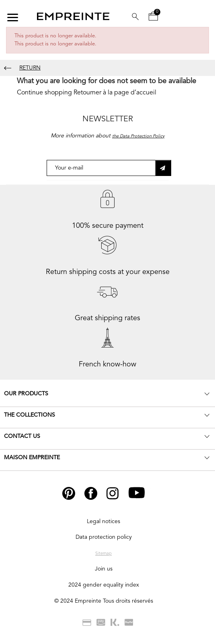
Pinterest (73, 493)
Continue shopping (44, 93)
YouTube (140, 493)
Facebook (96, 493)
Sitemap (103, 554)
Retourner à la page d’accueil (115, 93)
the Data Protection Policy (138, 136)
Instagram (119, 493)
